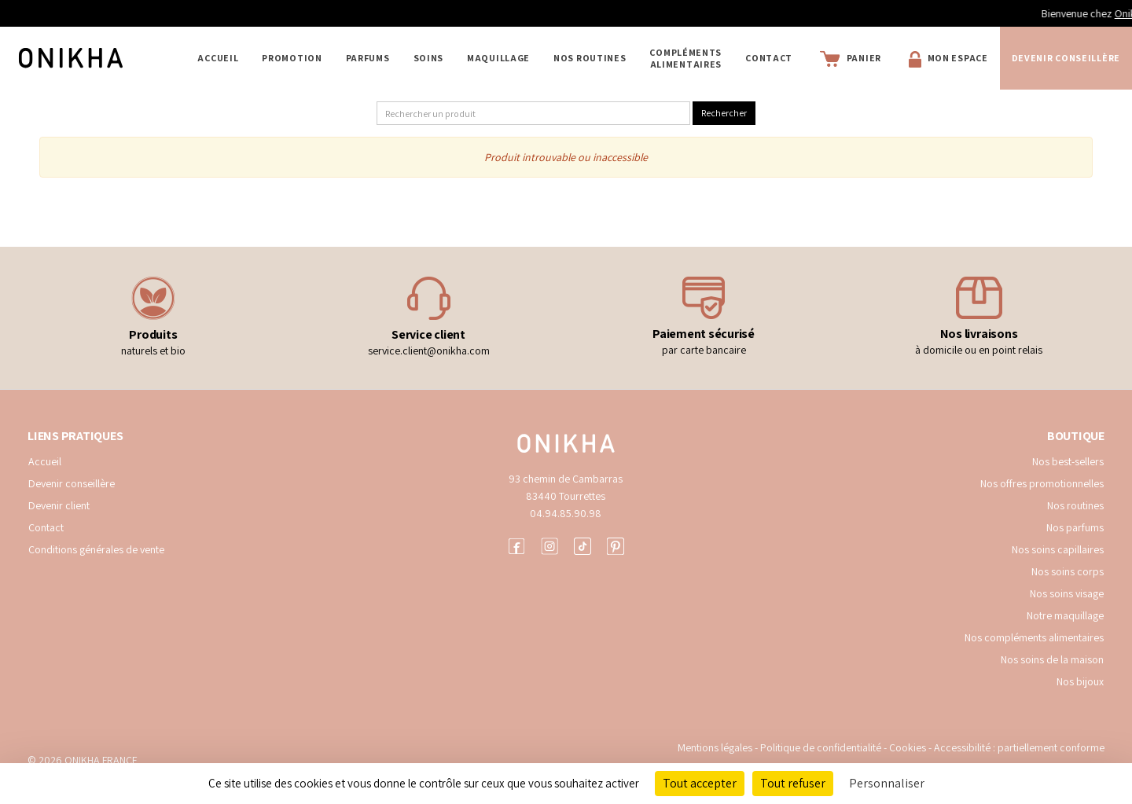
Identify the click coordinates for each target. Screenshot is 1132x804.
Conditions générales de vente (96, 549)
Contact (768, 58)
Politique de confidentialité (822, 747)
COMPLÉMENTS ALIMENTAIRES (685, 58)
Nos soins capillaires (1058, 549)
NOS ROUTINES (589, 58)
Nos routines (1075, 505)
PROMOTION (292, 58)
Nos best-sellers (1068, 461)
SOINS (428, 58)
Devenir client (59, 505)
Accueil (217, 58)
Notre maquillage (1065, 615)
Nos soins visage (1067, 593)
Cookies (907, 747)
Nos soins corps (1067, 571)
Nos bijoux (1080, 681)
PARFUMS (368, 58)
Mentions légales (715, 747)
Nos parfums (1075, 527)
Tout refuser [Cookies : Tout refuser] (792, 783)
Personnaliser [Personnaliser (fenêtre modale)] (886, 783)
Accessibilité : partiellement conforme (1019, 747)
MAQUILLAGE (498, 58)
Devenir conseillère (71, 483)
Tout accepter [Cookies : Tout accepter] (700, 783)
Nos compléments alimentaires (1034, 637)
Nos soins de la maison (1052, 659)
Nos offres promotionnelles (1042, 483)
